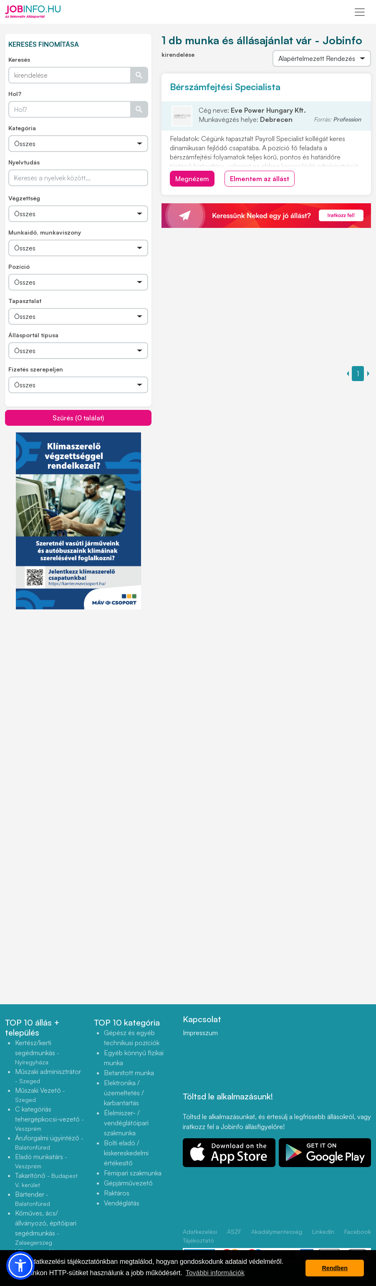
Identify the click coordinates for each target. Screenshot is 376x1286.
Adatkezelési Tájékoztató (200, 1236)
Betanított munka (129, 1073)
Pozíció (19, 266)
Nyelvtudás (24, 162)
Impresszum (200, 1032)
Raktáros (116, 1193)
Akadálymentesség (276, 1231)
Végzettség (24, 198)
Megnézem (192, 178)
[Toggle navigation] (359, 12)
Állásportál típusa (33, 335)
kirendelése (178, 54)
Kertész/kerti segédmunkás (37, 1052)
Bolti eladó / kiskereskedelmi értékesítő (126, 1153)
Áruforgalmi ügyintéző (49, 1142)
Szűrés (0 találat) (78, 418)
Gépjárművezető (128, 1183)
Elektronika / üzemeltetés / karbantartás (124, 1093)
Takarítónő (46, 1179)
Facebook (357, 1231)
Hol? (14, 93)
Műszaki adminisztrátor (48, 1075)
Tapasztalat (24, 300)
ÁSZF (234, 1231)
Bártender (32, 1198)
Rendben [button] (335, 1268)
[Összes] (78, 143)
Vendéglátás (121, 1203)
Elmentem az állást (259, 178)
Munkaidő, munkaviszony (44, 232)
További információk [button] (215, 1272)
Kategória (22, 127)
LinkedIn (323, 1231)
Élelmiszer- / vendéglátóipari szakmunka (126, 1123)
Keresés (19, 59)
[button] (20, 1265)
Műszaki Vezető (40, 1094)
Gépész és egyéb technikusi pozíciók (131, 1037)
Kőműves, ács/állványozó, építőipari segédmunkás (45, 1227)
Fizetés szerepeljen (35, 369)
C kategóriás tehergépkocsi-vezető (49, 1118)
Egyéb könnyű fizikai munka (134, 1058)
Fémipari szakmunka (133, 1173)
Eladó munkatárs (41, 1161)
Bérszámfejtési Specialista (225, 86)
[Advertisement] (78, 668)
